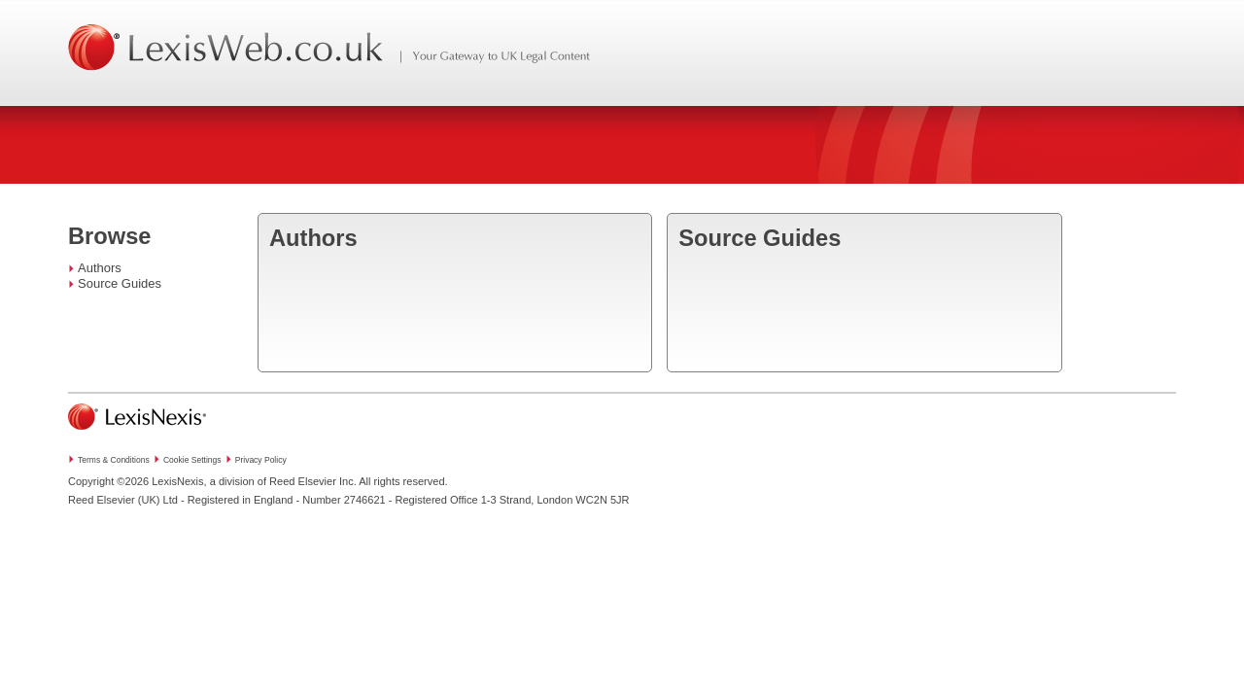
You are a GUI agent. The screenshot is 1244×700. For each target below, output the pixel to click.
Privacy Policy (261, 460)
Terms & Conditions (114, 460)
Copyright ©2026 (108, 481)
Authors (99, 268)
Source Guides (119, 283)
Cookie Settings (192, 460)
